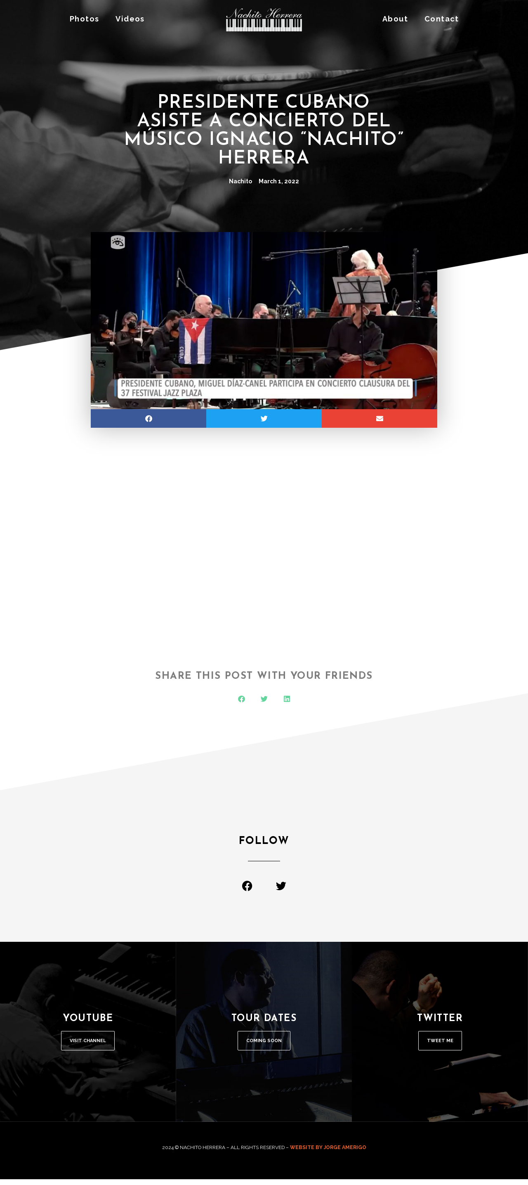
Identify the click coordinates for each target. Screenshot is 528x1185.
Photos (84, 18)
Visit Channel (88, 1043)
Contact (441, 18)
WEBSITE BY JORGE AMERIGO (328, 1153)
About (395, 18)
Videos (130, 18)
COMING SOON (264, 1043)
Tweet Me (440, 1043)
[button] (148, 418)
